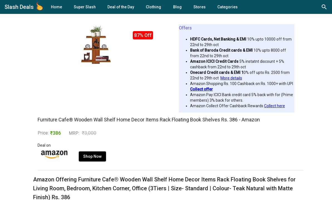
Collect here (274, 106)
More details (231, 78)
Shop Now (92, 156)
